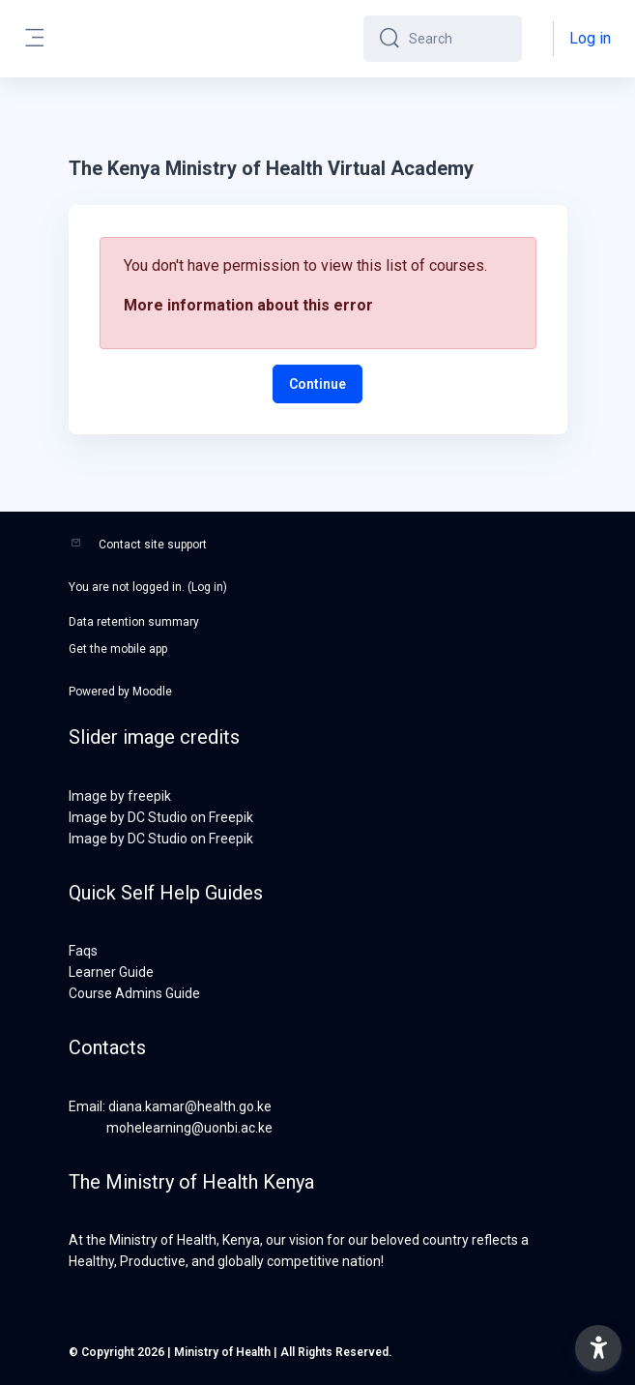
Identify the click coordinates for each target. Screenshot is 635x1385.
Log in (590, 38)
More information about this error (248, 305)
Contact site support (153, 544)
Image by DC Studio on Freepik (161, 817)
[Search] (457, 38)
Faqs (83, 950)
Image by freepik (120, 796)
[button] (598, 1348)
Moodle (152, 691)
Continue (317, 384)
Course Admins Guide (134, 993)
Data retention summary (134, 622)
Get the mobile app (118, 649)
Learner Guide (111, 972)
